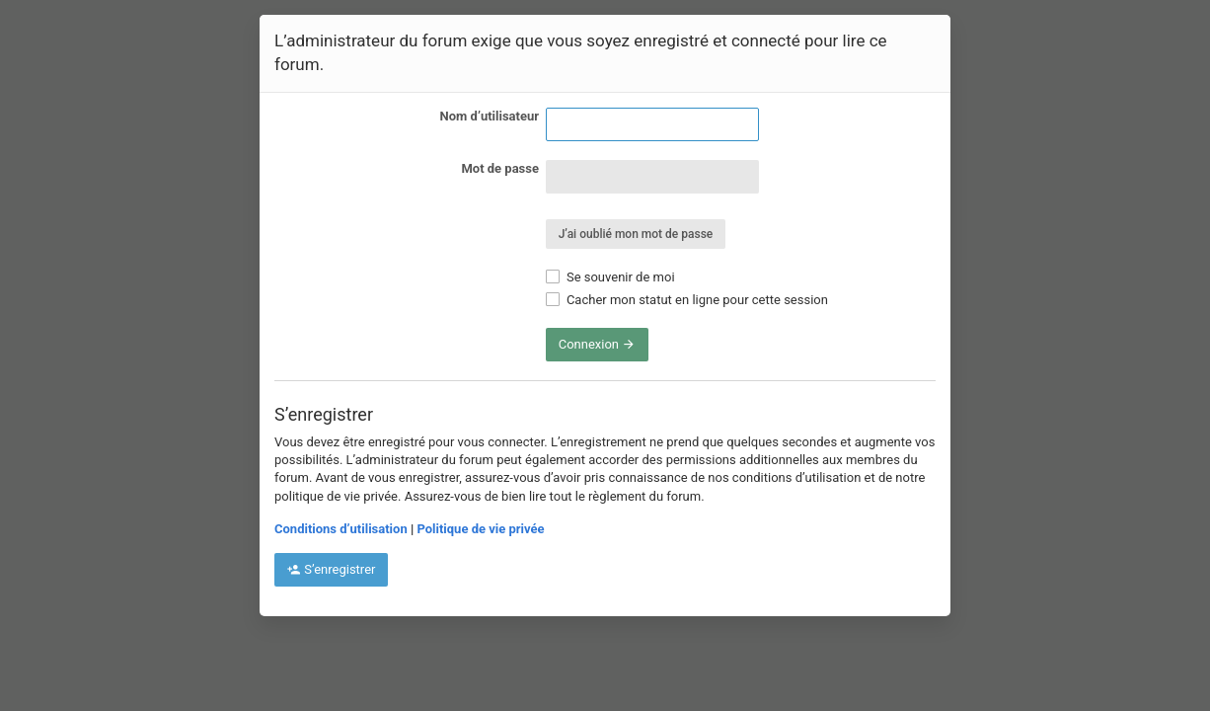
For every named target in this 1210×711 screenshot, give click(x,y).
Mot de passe (500, 168)
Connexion (598, 344)
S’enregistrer (331, 569)
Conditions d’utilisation (341, 528)
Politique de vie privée (480, 528)
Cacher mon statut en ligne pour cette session (687, 299)
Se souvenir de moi (610, 277)
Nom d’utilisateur (489, 116)
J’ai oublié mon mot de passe (636, 234)
